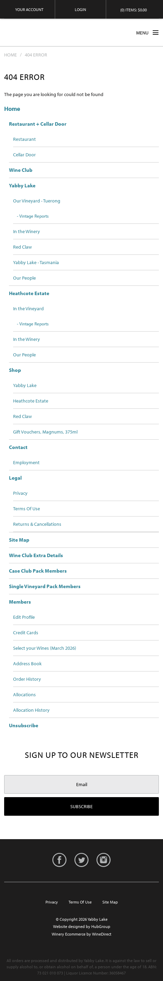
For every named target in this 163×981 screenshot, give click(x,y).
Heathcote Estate (29, 293)
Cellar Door (24, 155)
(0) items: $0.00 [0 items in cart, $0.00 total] (133, 10)
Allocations (24, 694)
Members (20, 601)
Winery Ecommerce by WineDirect (81, 934)
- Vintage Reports (33, 216)
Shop (15, 370)
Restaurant (24, 139)
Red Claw (22, 247)
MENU (147, 32)
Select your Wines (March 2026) (44, 648)
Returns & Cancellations (37, 524)
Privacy (20, 493)
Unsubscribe (23, 725)
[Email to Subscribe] (81, 784)
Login (80, 9)
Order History (27, 679)
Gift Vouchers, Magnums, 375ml (45, 432)
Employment (26, 462)
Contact (18, 447)
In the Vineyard (28, 308)
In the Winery (26, 231)
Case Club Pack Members (38, 570)
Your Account (29, 9)
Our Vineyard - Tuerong (36, 201)
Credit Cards (25, 632)
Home (10, 55)
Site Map (19, 539)
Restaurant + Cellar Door (38, 124)
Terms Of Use (26, 508)
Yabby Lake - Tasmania (36, 262)
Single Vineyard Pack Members (45, 586)
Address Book (27, 663)
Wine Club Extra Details (36, 555)
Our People (24, 278)
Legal (15, 477)
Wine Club (20, 170)
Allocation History (31, 710)
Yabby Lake (30, 32)
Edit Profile (24, 617)
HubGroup (100, 926)
